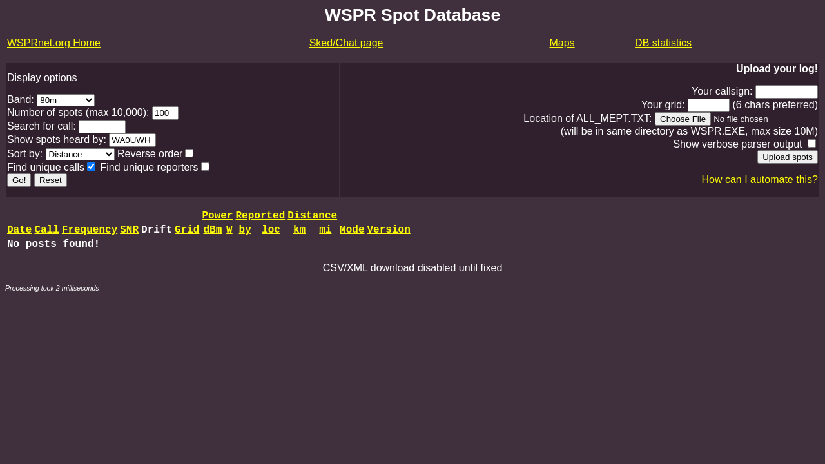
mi (325, 234)
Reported (260, 217)
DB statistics (663, 42)
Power (217, 217)
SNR (129, 234)
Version (389, 234)
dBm (212, 234)
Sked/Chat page (346, 42)
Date (19, 234)
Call (46, 234)
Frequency (89, 234)
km (299, 234)
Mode (352, 234)
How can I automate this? (759, 179)
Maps (561, 42)
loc (271, 234)
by (245, 234)
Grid (187, 234)
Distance (312, 217)
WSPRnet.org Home (54, 42)
